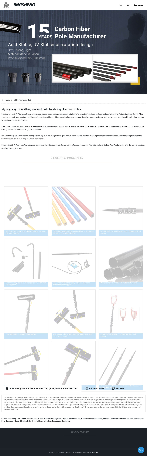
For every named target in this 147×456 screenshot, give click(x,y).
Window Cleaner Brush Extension (116, 419)
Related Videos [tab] (95, 388)
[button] (120, 5)
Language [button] (138, 5)
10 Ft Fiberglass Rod (22, 100)
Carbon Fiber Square (28, 419)
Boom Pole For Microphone (91, 419)
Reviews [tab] (118, 388)
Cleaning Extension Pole (71, 419)
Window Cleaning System (41, 421)
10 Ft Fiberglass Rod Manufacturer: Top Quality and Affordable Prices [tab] (42, 388)
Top (141, 450)
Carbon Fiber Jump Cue (10, 419)
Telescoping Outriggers (61, 421)
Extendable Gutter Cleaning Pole (18, 421)
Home (7, 100)
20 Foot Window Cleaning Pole (49, 419)
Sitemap (95, 452)
